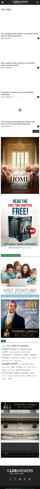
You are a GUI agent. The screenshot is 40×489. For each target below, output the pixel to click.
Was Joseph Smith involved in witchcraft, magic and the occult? (18, 64)
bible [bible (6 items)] (8, 346)
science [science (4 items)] (28, 376)
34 (38, 97)
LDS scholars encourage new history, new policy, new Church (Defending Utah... (18, 123)
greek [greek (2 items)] (11, 360)
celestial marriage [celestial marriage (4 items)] (26, 349)
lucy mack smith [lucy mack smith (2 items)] (5, 367)
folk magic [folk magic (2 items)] (28, 357)
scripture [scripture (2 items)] (34, 375)
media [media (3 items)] (29, 367)
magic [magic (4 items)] (13, 367)
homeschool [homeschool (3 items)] (17, 360)
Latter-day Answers (6, 38)
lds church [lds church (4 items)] (25, 364)
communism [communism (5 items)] (6, 355)
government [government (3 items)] (5, 360)
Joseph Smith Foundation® (28, 488)
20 (38, 67)
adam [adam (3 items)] (3, 346)
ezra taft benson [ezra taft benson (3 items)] (15, 358)
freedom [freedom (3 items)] (34, 358)
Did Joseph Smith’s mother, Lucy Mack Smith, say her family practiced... (19, 35)
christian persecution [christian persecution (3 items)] (15, 352)
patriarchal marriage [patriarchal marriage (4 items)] (23, 370)
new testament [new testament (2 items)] (11, 370)
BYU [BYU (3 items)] (18, 349)
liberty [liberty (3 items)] (31, 364)
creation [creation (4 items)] (26, 355)
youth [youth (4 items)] (10, 379)
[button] (37, 2)
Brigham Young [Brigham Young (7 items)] (8, 349)
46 (38, 126)
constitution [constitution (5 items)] (17, 355)
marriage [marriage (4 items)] (19, 367)
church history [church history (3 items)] (26, 352)
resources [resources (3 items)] (10, 376)
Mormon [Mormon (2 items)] (34, 367)
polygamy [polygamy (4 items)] (17, 373)
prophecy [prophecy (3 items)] (32, 373)
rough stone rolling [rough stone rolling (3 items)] (19, 376)
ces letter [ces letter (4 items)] (5, 352)
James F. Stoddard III (6, 67)
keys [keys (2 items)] (20, 364)
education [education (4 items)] (33, 355)
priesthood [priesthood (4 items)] (24, 373)
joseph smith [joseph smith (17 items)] (10, 364)
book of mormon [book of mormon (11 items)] (20, 346)
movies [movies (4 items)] (4, 370)
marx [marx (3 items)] (24, 367)
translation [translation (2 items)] (4, 378)
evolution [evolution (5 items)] (5, 358)
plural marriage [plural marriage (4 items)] (7, 373)
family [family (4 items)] (23, 358)
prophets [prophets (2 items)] (4, 375)
